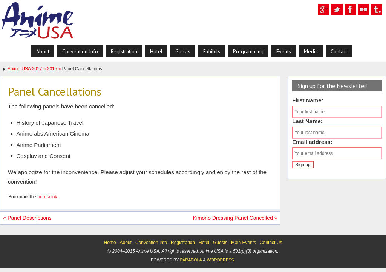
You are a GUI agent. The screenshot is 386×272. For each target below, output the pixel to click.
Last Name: (307, 121)
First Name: (307, 100)
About (126, 242)
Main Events (243, 242)
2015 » (54, 68)
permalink (47, 196)
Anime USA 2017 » (27, 68)
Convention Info (151, 242)
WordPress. (221, 260)
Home (110, 242)
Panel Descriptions (27, 218)
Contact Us (271, 242)
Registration (183, 242)
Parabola (191, 260)
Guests (220, 242)
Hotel (204, 242)
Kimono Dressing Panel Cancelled (235, 218)
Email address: (312, 142)
